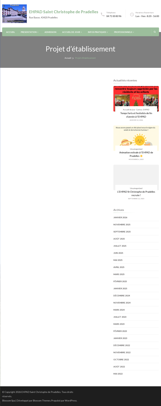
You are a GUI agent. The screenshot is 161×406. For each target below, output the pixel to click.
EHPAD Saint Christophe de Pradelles (63, 11)
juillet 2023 (119, 317)
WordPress (71, 400)
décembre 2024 (121, 295)
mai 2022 (118, 373)
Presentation (29, 32)
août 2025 (119, 239)
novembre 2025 (121, 224)
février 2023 (120, 331)
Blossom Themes (42, 400)
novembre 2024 (121, 302)
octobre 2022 (121, 359)
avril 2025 (118, 267)
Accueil (10, 32)
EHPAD (146, 109)
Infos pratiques (97, 32)
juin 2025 (118, 253)
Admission (50, 32)
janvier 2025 (120, 288)
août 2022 (119, 366)
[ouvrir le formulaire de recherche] (155, 32)
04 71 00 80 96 (113, 16)
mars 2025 (119, 274)
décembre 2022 (121, 345)
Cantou (139, 109)
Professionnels (123, 32)
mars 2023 (119, 324)
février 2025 (120, 281)
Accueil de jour (71, 32)
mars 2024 (119, 310)
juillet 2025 (119, 246)
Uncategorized (136, 149)
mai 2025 (118, 260)
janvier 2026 (120, 217)
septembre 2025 (122, 231)
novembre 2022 (121, 352)
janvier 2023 (120, 338)
